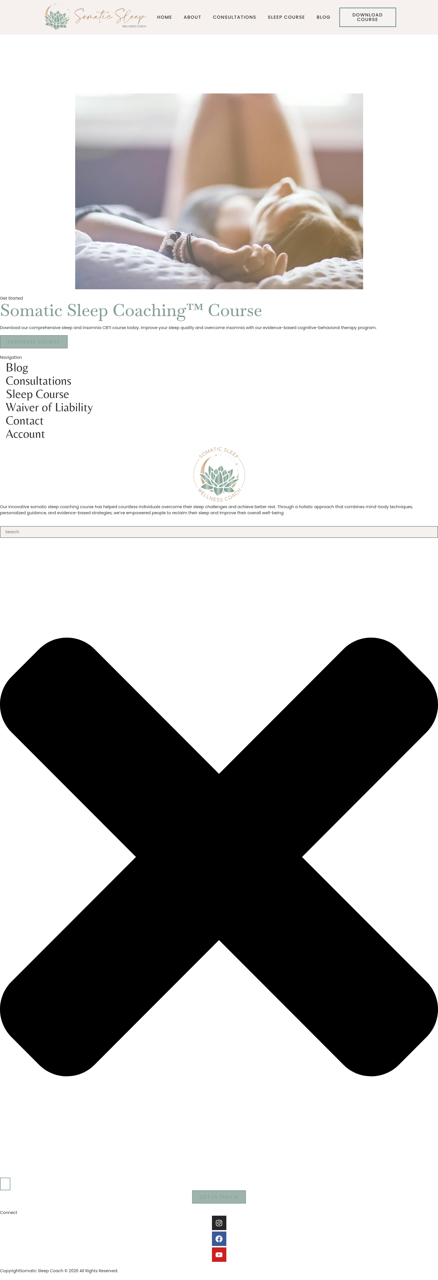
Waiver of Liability (49, 407)
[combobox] (219, 532)
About (192, 17)
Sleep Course (286, 17)
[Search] (5, 1184)
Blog (323, 17)
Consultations (234, 17)
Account (25, 433)
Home (164, 17)
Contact (25, 420)
